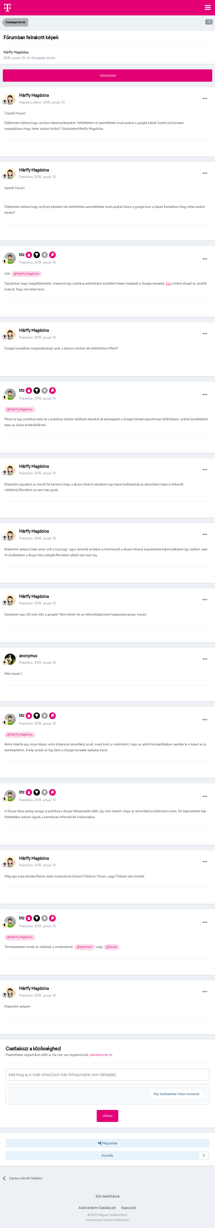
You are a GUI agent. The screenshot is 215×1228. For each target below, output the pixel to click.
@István (111, 947)
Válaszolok (108, 75)
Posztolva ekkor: (42, 102)
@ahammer (84, 947)
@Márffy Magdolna (26, 274)
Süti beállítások (108, 1196)
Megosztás (107, 1143)
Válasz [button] (107, 1116)
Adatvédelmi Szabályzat (97, 1208)
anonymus (28, 655)
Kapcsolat (129, 1208)
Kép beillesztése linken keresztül (176, 1094)
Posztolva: (38, 177)
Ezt (168, 283)
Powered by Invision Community (107, 1220)
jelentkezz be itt (101, 1055)
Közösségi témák (43, 58)
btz (21, 254)
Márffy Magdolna (15, 52)
